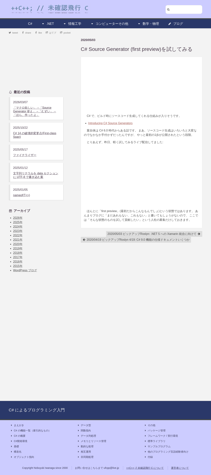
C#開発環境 (18, 441)
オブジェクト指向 (22, 457)
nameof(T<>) (21, 195)
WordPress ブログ (25, 270)
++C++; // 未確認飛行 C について (145, 467)
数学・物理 (148, 23)
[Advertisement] (141, 85)
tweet (13, 32)
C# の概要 (17, 436)
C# (30, 24)
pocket (65, 32)
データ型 (84, 425)
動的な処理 (85, 446)
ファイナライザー (24, 155)
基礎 (14, 446)
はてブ (51, 32)
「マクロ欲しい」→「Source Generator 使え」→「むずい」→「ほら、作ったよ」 (34, 111)
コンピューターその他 (109, 23)
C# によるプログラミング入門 (37, 410)
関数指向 (84, 431)
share (26, 32)
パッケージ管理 (155, 431)
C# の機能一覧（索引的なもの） (30, 431)
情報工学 (72, 23)
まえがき (17, 425)
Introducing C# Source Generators (110, 123)
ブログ (175, 23)
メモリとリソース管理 (91, 441)
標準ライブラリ (155, 441)
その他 (149, 425)
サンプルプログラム (157, 446)
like (38, 32)
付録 (148, 457)
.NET (47, 23)
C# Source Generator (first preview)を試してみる (137, 49)
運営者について (180, 467)
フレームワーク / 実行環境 (161, 436)
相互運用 (84, 452)
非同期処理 (85, 457)
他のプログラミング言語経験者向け (166, 452)
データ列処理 (86, 436)
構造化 (15, 452)
